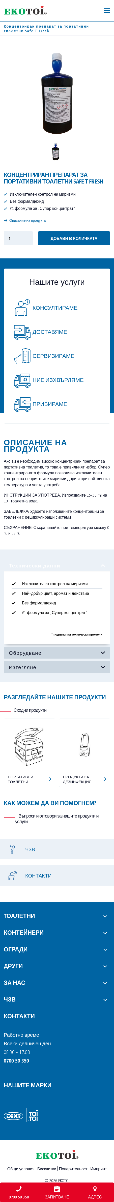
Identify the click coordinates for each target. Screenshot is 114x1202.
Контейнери (24, 932)
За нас (14, 982)
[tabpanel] (57, 603)
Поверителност (73, 1168)
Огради (16, 949)
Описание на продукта (25, 220)
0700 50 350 (16, 1060)
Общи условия (21, 1168)
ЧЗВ (10, 999)
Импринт (98, 1168)
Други (13, 965)
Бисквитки (46, 1168)
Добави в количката (74, 238)
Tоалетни (19, 915)
